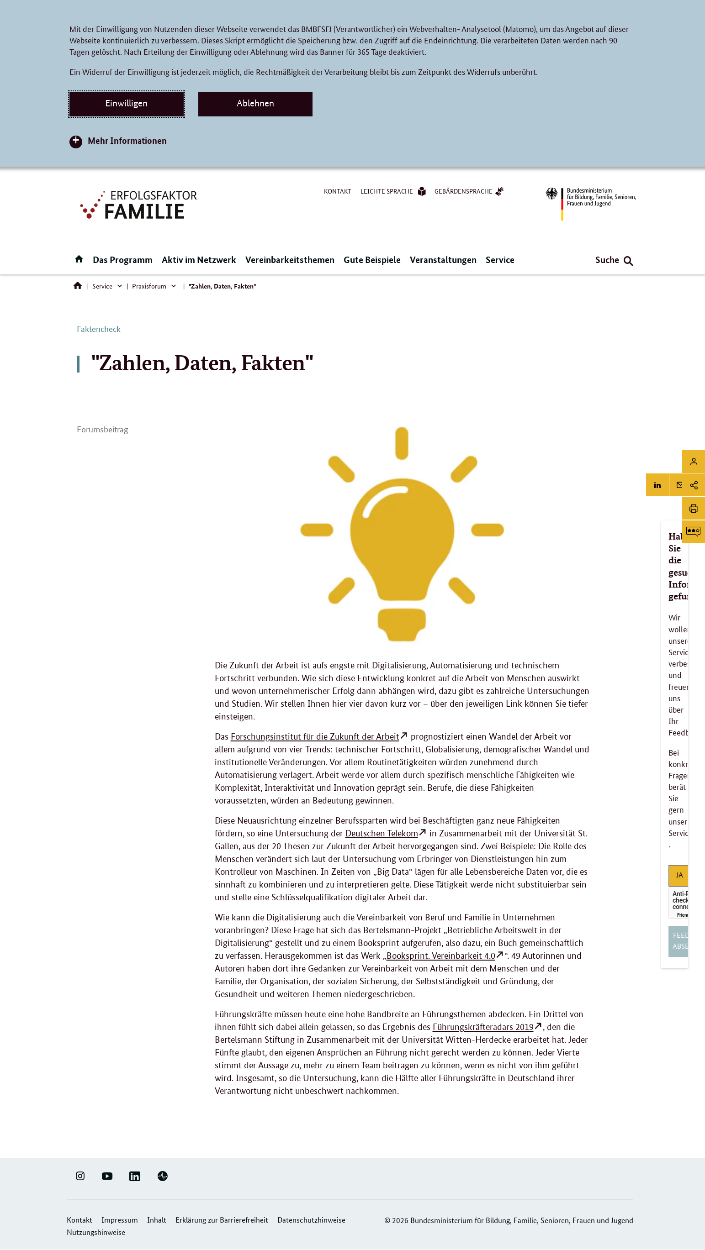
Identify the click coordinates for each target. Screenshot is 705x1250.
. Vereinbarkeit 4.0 (441, 956)
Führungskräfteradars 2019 (483, 1027)
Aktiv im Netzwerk (199, 259)
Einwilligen (126, 103)
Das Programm (123, 259)
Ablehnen (255, 103)
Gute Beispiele (372, 259)
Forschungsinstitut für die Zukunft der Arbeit (315, 736)
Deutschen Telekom (381, 833)
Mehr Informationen (127, 140)
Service (500, 259)
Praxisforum (149, 285)
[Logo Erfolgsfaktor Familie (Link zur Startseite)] (139, 204)
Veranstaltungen (443, 259)
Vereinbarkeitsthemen (289, 259)
